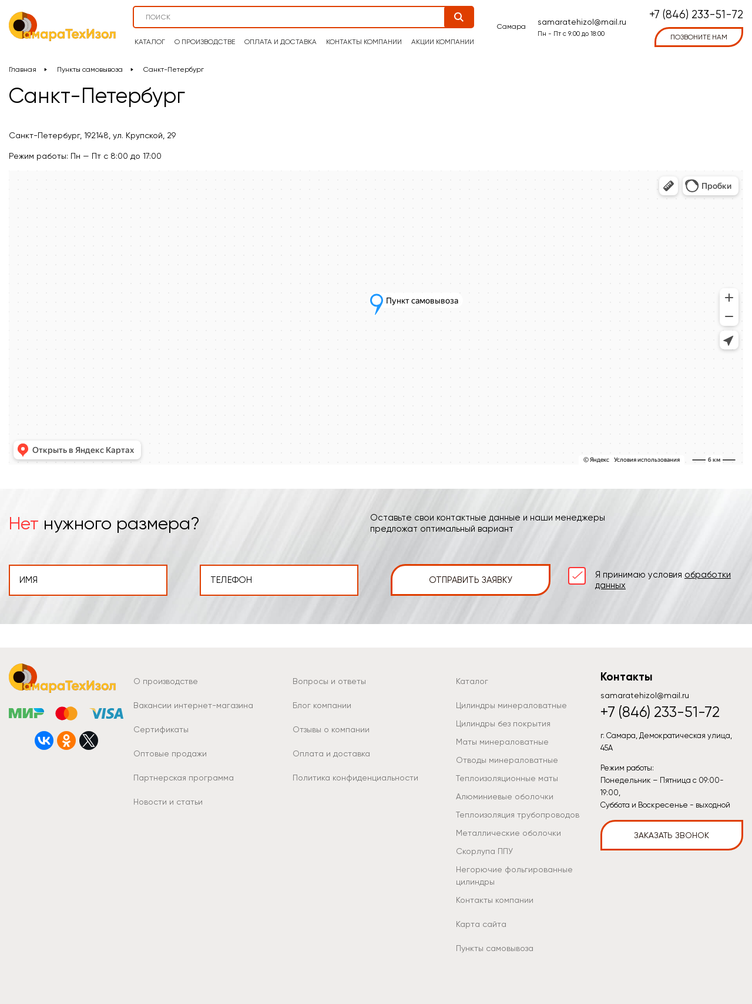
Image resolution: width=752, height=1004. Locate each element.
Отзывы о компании (331, 729)
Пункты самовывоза (90, 69)
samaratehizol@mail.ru (582, 21)
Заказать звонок (671, 835)
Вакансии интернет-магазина (193, 705)
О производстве (204, 42)
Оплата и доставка (280, 42)
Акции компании (442, 42)
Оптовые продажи (170, 753)
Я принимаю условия (663, 580)
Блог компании (322, 705)
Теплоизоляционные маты (507, 778)
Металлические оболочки (508, 833)
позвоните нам (698, 37)
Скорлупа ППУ (484, 851)
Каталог (150, 42)
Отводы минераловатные (507, 760)
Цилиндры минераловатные (511, 705)
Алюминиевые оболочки (504, 796)
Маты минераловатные (502, 741)
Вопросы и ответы (329, 681)
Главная (22, 69)
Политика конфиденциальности (355, 777)
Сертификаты (161, 729)
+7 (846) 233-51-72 (696, 15)
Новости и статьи (168, 801)
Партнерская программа (183, 777)
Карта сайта (481, 924)
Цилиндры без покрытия (503, 723)
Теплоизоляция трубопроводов (517, 814)
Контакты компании (364, 42)
